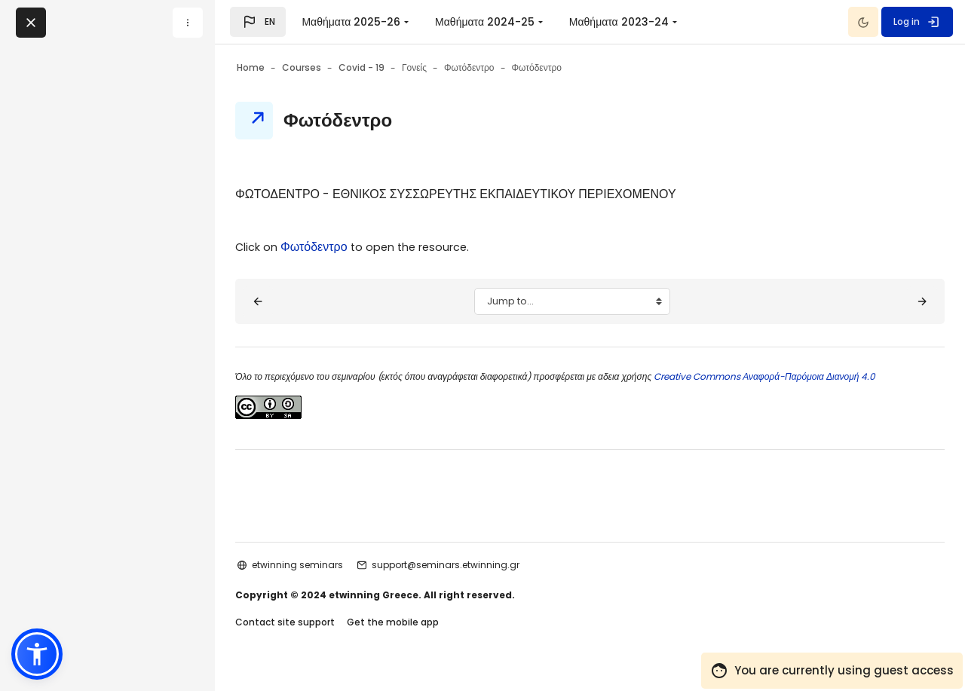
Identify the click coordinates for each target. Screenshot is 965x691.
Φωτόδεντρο (358, 246)
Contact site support (325, 637)
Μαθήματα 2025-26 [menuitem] (351, 21)
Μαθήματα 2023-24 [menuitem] (619, 21)
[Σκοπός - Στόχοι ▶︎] (882, 301)
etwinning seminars (337, 578)
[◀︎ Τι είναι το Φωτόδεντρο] (298, 301)
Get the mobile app (433, 637)
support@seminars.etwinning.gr (485, 578)
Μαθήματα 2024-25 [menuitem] (485, 21)
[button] (258, 22)
